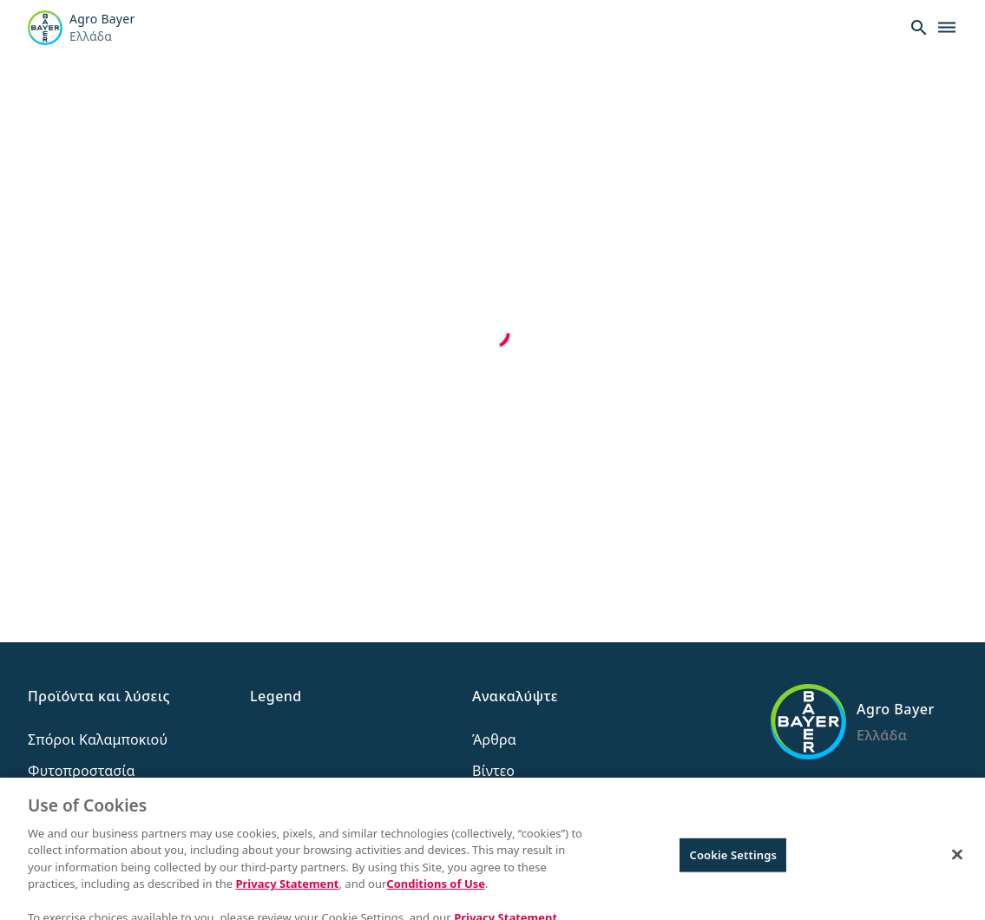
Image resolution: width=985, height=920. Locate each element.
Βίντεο (493, 770)
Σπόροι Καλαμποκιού (97, 739)
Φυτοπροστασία (81, 770)
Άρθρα (494, 739)
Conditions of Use (435, 892)
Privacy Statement (286, 892)
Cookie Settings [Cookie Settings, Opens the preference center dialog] (733, 863)
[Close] (957, 863)
